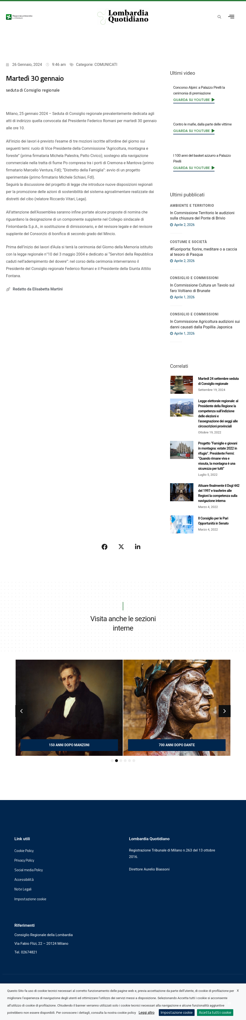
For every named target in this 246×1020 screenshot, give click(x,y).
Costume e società (188, 242)
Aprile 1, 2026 (182, 297)
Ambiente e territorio (192, 205)
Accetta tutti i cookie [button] (215, 1012)
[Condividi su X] (121, 547)
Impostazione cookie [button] (30, 899)
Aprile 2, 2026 (182, 225)
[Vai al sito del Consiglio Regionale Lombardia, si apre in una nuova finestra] (45, 16)
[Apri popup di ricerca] (219, 17)
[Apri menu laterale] (231, 17)
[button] (21, 711)
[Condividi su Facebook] (105, 547)
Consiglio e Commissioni (194, 278)
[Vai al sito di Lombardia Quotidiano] (123, 16)
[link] (194, 99)
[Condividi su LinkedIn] (138, 547)
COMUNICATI (105, 64)
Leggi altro (146, 1012)
